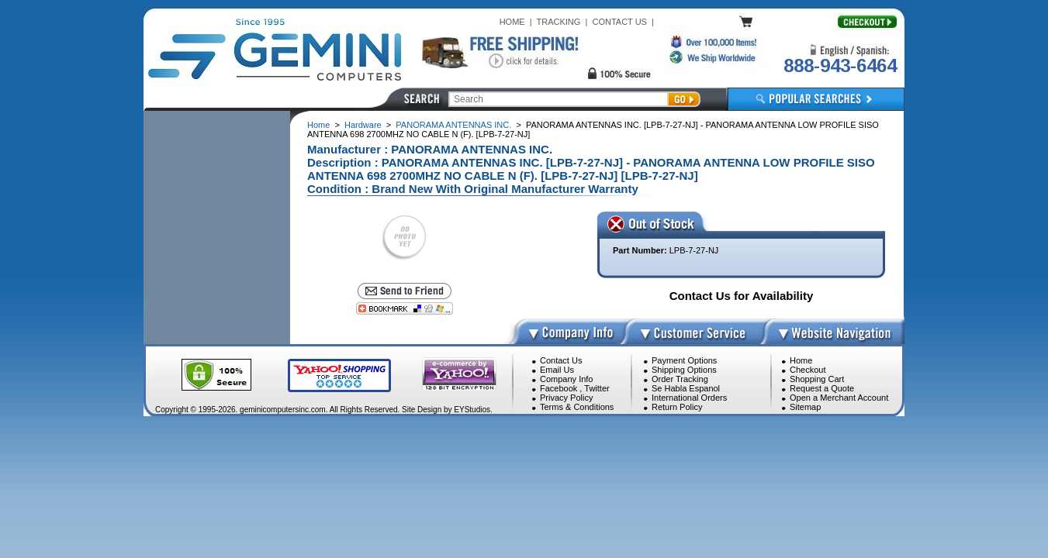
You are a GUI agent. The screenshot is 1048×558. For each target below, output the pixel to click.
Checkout (807, 369)
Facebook (558, 388)
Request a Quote (822, 388)
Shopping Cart (817, 379)
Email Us (557, 369)
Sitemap (805, 407)
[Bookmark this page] (404, 308)
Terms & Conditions (577, 407)
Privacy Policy (566, 397)
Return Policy (677, 407)
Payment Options (684, 360)
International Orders (689, 397)
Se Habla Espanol (686, 388)
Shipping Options (684, 369)
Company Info (566, 379)
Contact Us (561, 360)
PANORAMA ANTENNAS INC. (453, 124)
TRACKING (559, 21)
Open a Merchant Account (839, 397)
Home (318, 124)
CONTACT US (619, 21)
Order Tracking (680, 379)
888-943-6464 (840, 65)
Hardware (363, 124)
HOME (512, 21)
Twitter (596, 388)
